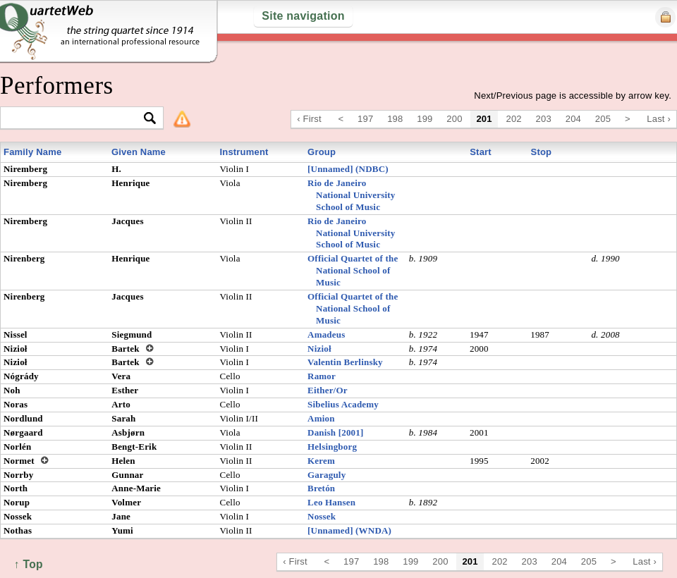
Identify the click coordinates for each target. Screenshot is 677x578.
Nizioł (319, 348)
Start (481, 152)
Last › (659, 118)
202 (514, 118)
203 (543, 118)
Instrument (243, 152)
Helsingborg (332, 446)
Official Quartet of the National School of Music (352, 270)
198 (395, 118)
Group (321, 152)
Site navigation (303, 16)
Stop (541, 152)
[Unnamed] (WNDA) (349, 530)
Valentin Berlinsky (345, 362)
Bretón (321, 488)
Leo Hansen (331, 502)
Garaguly (326, 474)
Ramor (321, 376)
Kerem (321, 460)
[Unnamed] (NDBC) (348, 169)
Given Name (138, 152)
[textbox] (76, 119)
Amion (321, 418)
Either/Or (327, 390)
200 (454, 118)
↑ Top (28, 564)
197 (365, 118)
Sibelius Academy (343, 404)
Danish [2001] (335, 432)
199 (424, 118)
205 (603, 118)
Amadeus (326, 334)
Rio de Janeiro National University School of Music (351, 195)
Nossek (321, 516)
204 (573, 118)
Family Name (32, 152)
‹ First (309, 118)
